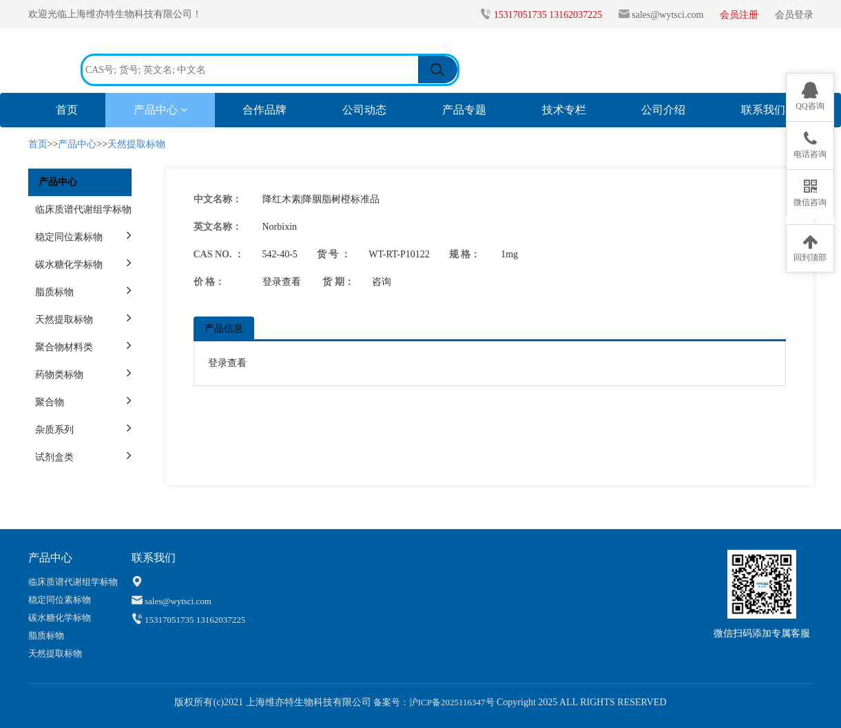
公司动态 (364, 110)
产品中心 (160, 110)
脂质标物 (54, 292)
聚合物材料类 (64, 347)
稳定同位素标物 (69, 237)
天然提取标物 (136, 144)
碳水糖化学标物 (69, 264)
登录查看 (281, 282)
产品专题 (464, 110)
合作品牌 (264, 110)
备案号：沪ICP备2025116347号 (433, 702)
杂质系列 (54, 430)
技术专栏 (564, 110)
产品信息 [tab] (224, 328)
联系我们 (763, 110)
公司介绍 (663, 110)
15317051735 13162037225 (549, 15)
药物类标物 (59, 375)
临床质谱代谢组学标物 (83, 209)
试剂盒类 (54, 457)
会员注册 (740, 15)
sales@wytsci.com (667, 15)
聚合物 (49, 402)
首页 (80, 109)
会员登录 (794, 15)
